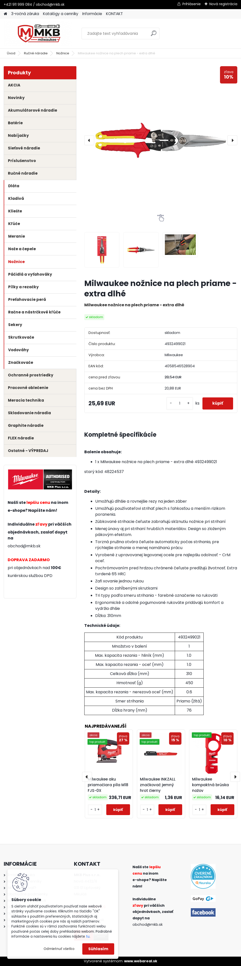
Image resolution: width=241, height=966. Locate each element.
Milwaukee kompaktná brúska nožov (210, 785)
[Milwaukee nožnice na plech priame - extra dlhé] (160, 140)
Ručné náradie (36, 53)
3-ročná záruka (25, 13)
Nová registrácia (223, 3)
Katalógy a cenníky (60, 13)
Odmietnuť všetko (59, 948)
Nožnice (62, 53)
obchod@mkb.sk (24, 546)
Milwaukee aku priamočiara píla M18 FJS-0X (108, 785)
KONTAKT (114, 13)
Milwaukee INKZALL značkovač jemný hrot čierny (157, 785)
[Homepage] (5, 14)
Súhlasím (98, 949)
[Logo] (38, 33)
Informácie (92, 13)
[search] (153, 35)
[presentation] (89, 140)
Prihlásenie (191, 3)
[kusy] (179, 403)
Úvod (11, 53)
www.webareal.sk (140, 961)
